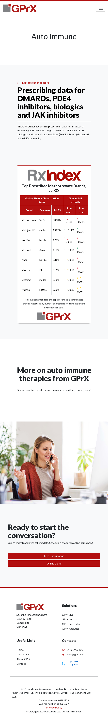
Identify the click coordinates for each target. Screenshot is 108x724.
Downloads (22, 654)
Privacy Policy (54, 707)
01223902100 (72, 649)
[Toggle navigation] (100, 8)
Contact (21, 663)
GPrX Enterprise (71, 623)
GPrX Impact (69, 619)
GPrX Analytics (70, 628)
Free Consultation (54, 555)
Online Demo (54, 563)
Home (20, 649)
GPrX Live (67, 614)
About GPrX (23, 659)
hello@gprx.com (73, 654)
